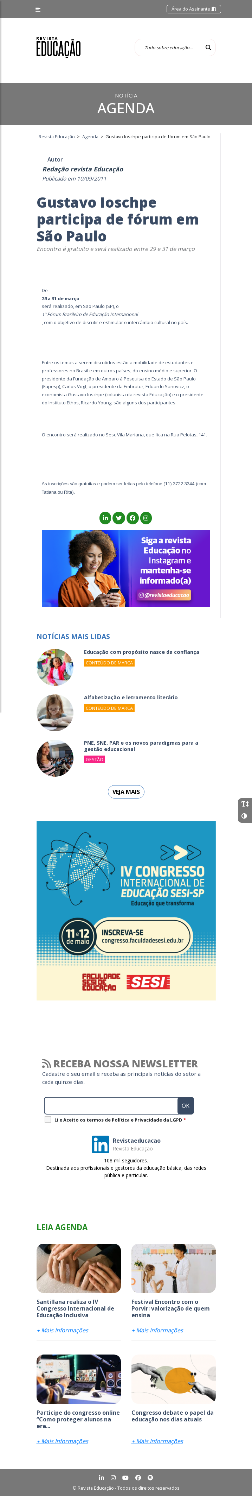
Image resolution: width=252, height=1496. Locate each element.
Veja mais (126, 792)
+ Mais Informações (62, 1330)
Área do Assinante (194, 9)
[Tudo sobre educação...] (168, 47)
